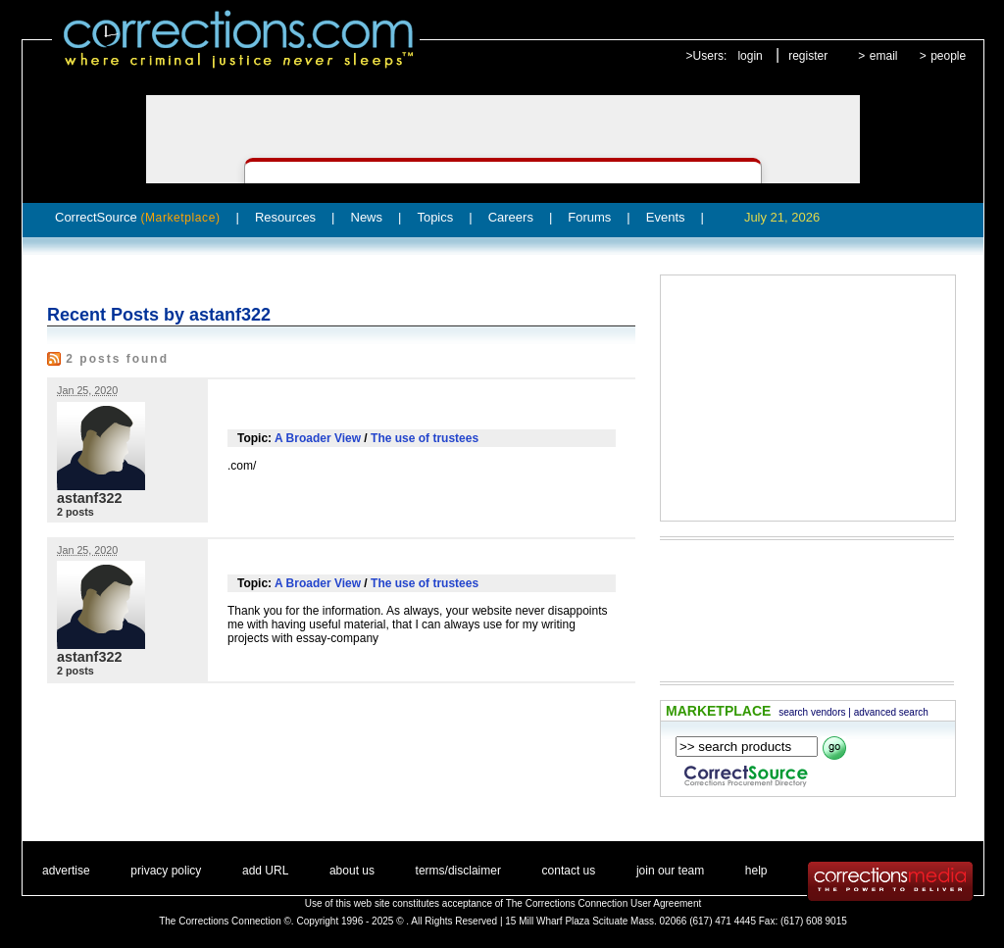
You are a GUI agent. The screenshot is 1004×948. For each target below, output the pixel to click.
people (948, 56)
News (367, 217)
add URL (265, 870)
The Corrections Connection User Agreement (604, 903)
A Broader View (318, 438)
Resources (285, 217)
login (749, 56)
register (808, 56)
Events (665, 217)
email (884, 56)
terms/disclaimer (458, 870)
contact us (569, 870)
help (756, 870)
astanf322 (89, 498)
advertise (66, 870)
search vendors (811, 712)
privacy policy (165, 870)
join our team (670, 870)
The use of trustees (424, 438)
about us (352, 870)
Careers (510, 217)
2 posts (75, 512)
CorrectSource (138, 217)
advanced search (891, 712)
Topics (435, 217)
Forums (589, 217)
